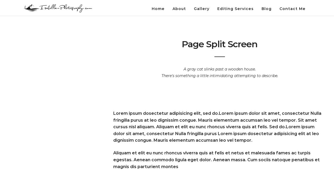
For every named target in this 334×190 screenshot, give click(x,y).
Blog (267, 8)
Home (158, 8)
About (179, 8)
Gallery (201, 8)
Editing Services (235, 8)
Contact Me (292, 8)
